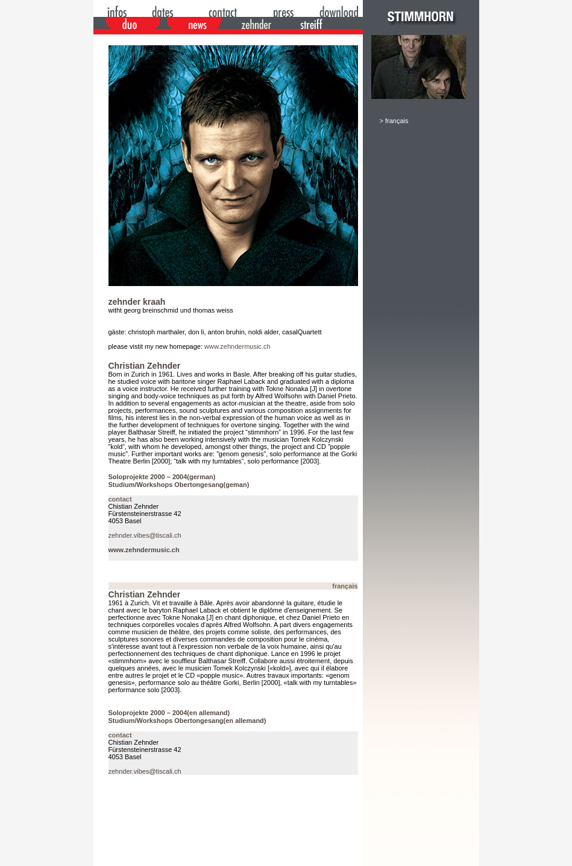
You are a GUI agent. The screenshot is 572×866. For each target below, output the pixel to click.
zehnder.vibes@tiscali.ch (144, 535)
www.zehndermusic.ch (237, 346)
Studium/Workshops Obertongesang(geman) (179, 484)
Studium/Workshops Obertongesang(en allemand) (187, 720)
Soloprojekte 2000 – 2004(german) (162, 476)
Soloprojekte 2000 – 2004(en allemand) (169, 712)
